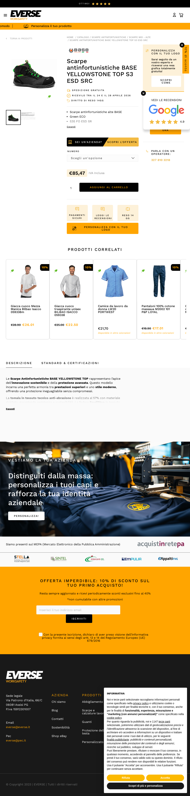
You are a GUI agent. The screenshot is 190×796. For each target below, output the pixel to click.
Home (70, 37)
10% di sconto (186, 59)
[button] (5, 15)
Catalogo (83, 37)
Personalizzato (93, 742)
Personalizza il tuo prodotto (60, 26)
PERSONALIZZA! (26, 515)
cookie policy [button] (114, 717)
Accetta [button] (165, 777)
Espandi (10, 409)
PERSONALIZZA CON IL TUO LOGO (100, 228)
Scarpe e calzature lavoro (94, 712)
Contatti (57, 718)
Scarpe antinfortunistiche (109, 37)
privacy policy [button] (141, 703)
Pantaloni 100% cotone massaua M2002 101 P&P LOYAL (158, 309)
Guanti (87, 721)
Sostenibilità (61, 727)
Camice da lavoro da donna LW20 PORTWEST (113, 309)
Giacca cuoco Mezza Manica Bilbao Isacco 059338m (26, 309)
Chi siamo (59, 701)
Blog (55, 710)
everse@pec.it (16, 740)
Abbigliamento (92, 701)
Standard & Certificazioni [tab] (70, 363)
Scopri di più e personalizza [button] (145, 785)
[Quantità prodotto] (72, 188)
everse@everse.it (18, 727)
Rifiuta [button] (126, 777)
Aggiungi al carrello (109, 187)
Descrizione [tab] (19, 363)
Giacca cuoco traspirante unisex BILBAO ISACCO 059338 (67, 310)
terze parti (164, 721)
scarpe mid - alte (140, 37)
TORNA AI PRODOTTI (21, 38)
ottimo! (84, 3)
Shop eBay (59, 736)
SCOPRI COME (166, 81)
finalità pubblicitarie (118, 739)
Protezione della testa (94, 732)
